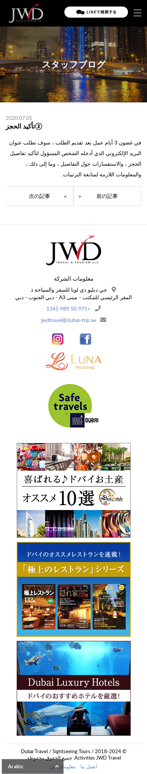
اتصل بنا (89, 766)
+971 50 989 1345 (68, 308)
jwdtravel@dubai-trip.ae (68, 319)
